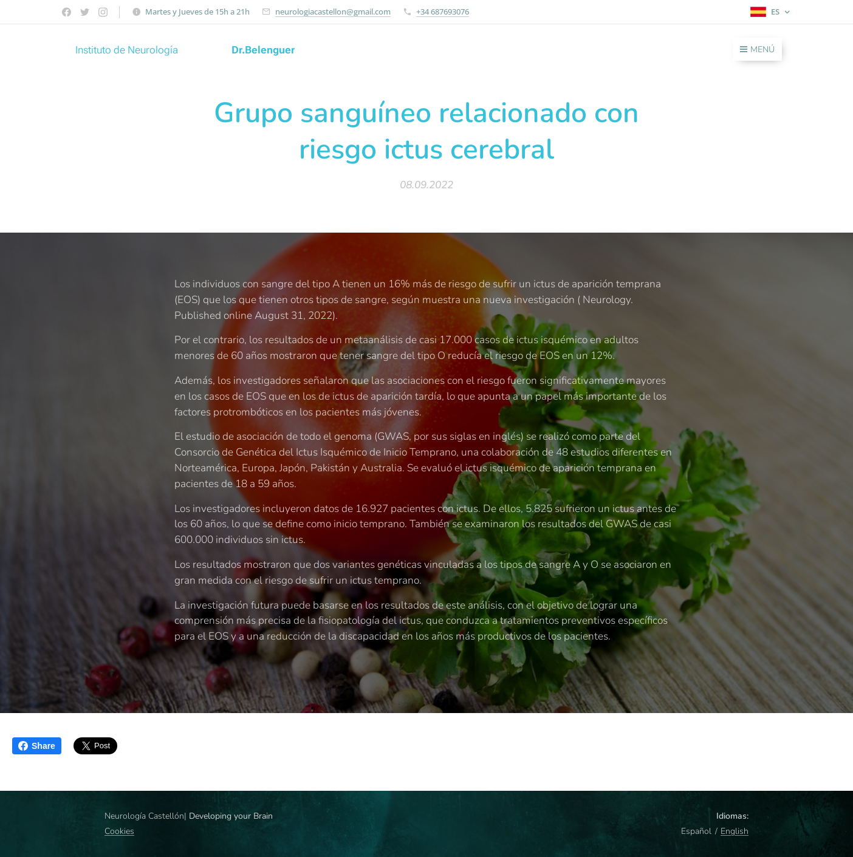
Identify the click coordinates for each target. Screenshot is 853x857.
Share (36, 746)
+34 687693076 (442, 11)
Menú (757, 49)
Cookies (119, 831)
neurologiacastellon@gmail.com (333, 11)
